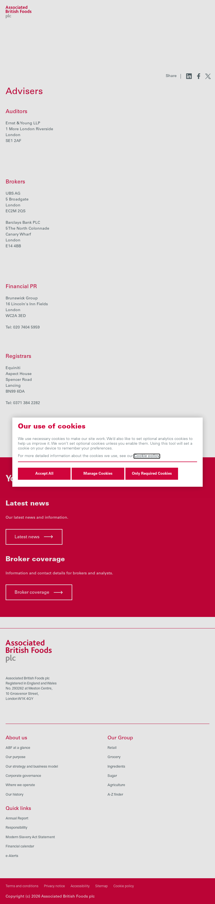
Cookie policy (147, 456)
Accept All (44, 474)
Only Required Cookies (152, 474)
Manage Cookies (98, 474)
